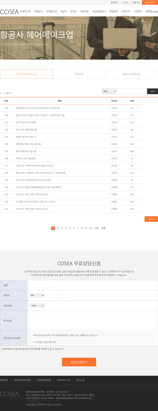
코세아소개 (25, 11)
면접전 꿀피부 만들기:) (27, 136)
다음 (97, 228)
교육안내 (38, 11)
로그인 (125, 2)
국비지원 (84, 11)
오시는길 (80, 380)
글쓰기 (151, 219)
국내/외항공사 (99, 11)
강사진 (73, 11)
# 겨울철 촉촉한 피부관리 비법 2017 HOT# (36, 201)
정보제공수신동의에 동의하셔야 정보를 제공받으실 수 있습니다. (33, 349)
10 (90, 228)
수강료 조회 (31, 401)
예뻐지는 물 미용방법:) (27, 158)
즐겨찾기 (114, 2)
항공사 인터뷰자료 (131, 74)
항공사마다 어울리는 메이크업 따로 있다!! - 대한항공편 (42, 172)
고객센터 (138, 11)
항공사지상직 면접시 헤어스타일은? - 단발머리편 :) (41, 115)
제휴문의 (4, 380)
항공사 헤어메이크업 (26, 74)
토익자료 (79, 74)
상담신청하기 (150, 2)
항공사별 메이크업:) (27, 151)
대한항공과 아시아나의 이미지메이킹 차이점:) (38, 108)
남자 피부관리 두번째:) (27, 122)
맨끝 (104, 228)
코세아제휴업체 (44, 380)
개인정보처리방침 (22, 380)
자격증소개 (51, 11)
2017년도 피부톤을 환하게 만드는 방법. (35, 180)
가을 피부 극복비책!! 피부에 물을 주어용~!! (36, 165)
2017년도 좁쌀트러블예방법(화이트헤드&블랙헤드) (40, 187)
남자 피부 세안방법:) (27, 129)
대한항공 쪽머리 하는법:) (29, 144)
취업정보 (113, 11)
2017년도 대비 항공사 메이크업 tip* (33, 194)
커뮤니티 (126, 11)
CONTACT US (63, 380)
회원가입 (136, 2)
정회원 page (152, 11)
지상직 (63, 11)
